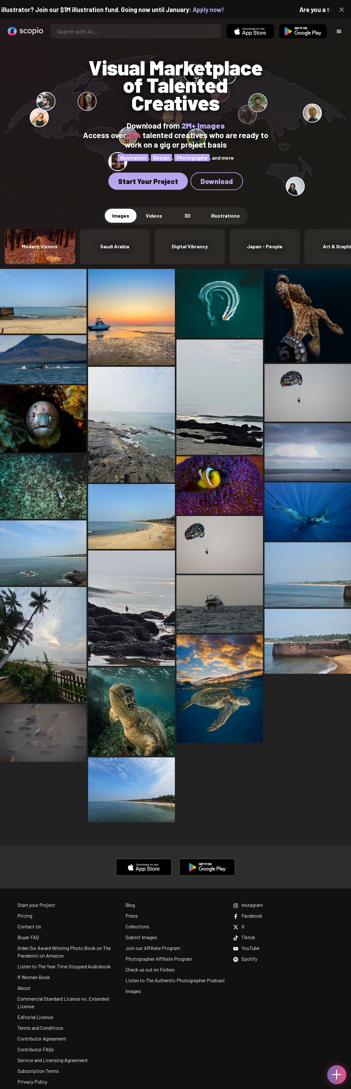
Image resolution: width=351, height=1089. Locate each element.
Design (161, 158)
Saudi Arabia (114, 246)
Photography (192, 158)
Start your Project (36, 905)
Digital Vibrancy (190, 246)
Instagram (248, 905)
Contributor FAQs (35, 1049)
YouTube (246, 948)
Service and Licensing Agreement (52, 1060)
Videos (154, 216)
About (23, 988)
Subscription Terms (38, 1071)
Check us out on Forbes (150, 969)
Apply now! (217, 9)
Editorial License (35, 1017)
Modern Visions (40, 246)
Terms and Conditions (40, 1028)
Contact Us (29, 926)
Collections (137, 926)
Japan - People (265, 246)
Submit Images (141, 937)
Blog (130, 905)
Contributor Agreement (41, 1038)
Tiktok (244, 937)
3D (187, 216)
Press (131, 916)
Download (217, 181)
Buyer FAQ (28, 937)
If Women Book (33, 977)
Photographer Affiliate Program (158, 959)
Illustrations (225, 216)
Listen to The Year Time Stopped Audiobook (64, 966)
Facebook (247, 916)
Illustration (133, 158)
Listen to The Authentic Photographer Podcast (175, 980)
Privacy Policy (32, 1082)
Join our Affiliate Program (152, 948)
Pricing (24, 916)
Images (120, 216)
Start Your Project (148, 181)
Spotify (245, 959)
